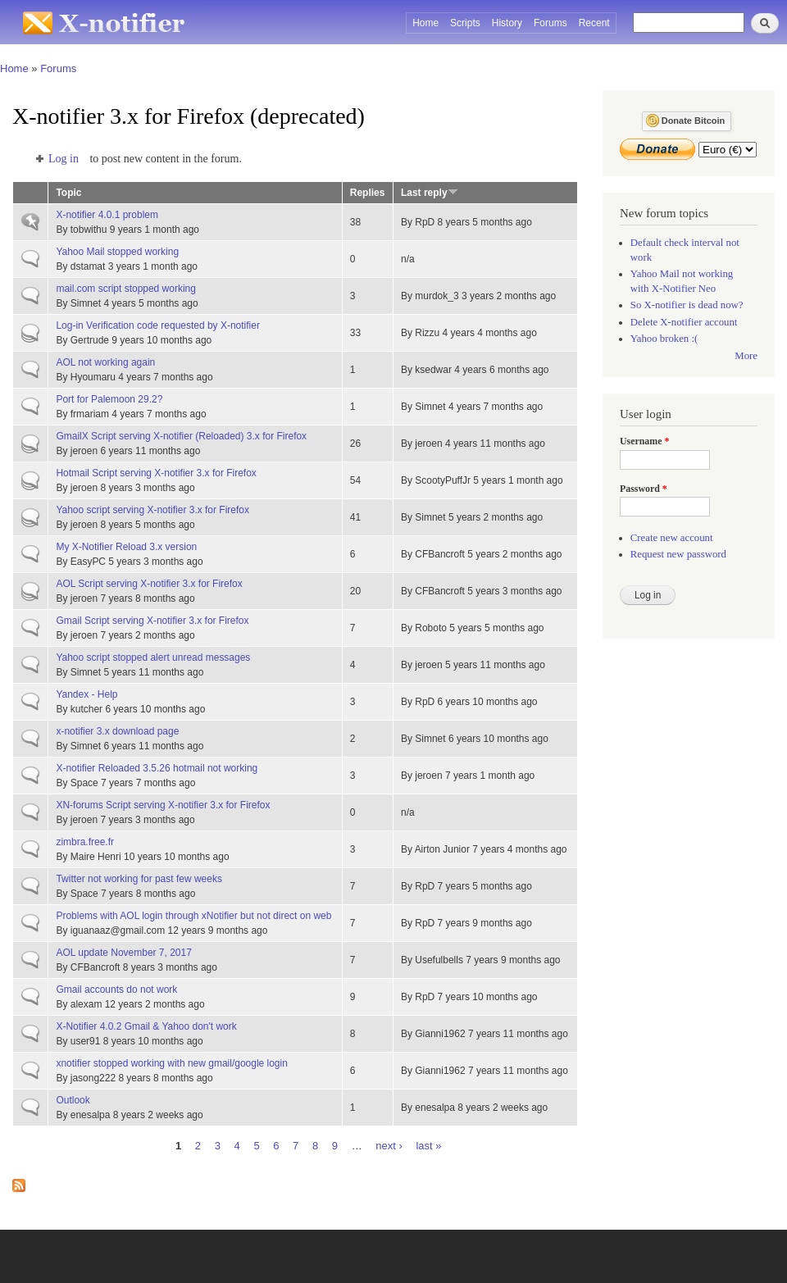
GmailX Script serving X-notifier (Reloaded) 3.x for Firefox (181, 436)
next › (389, 1145)
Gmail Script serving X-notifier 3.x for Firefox (152, 620)
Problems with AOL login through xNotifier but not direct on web (193, 915)
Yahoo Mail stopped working (117, 251)
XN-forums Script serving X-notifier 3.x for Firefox (163, 805)
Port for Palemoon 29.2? (109, 399)
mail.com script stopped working (126, 288)
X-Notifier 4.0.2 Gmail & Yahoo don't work (146, 1026)
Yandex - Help (86, 694)
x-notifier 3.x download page (117, 731)
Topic (68, 192)
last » (428, 1145)
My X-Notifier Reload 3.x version (126, 547)
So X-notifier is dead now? (687, 305)
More (746, 356)
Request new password (678, 554)
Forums (550, 23)
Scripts (465, 23)
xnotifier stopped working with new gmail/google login (171, 1063)
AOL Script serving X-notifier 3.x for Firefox (149, 583)
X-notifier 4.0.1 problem (107, 215)
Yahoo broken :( (664, 338)
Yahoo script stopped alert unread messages (153, 657)
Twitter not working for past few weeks (138, 879)
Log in (63, 158)
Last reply (429, 192)
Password (643, 488)
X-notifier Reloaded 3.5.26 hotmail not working (156, 768)
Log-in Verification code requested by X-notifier (158, 325)
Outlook (72, 1100)
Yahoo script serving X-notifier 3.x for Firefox (152, 510)
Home (425, 23)
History (507, 23)
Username (644, 441)
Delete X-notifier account (684, 322)
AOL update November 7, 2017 (123, 952)
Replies (367, 192)
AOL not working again (105, 362)
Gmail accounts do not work (116, 989)
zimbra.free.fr (85, 842)
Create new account (671, 538)
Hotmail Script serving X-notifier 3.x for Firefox (156, 473)
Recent (594, 23)
